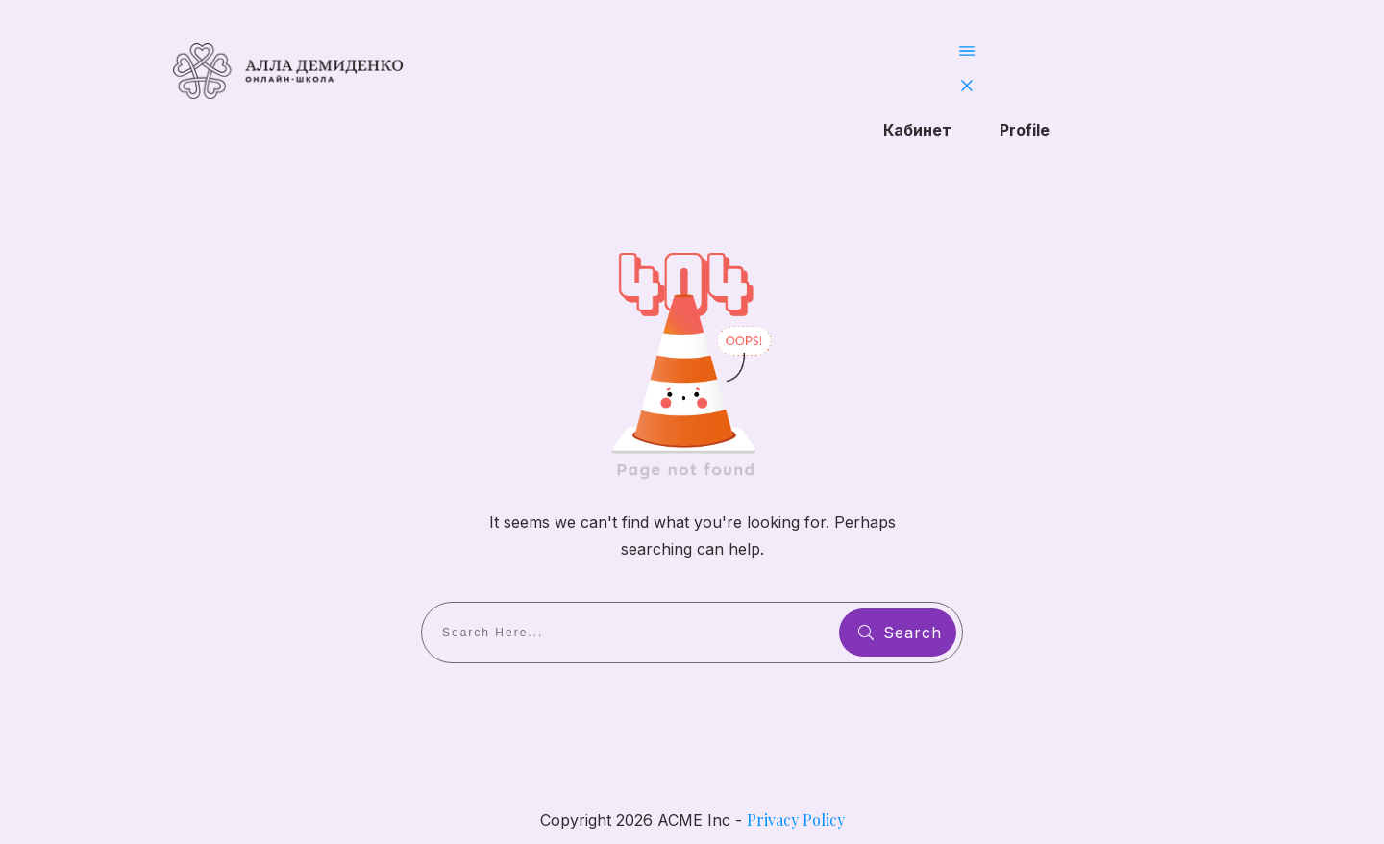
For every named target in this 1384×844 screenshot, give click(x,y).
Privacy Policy (796, 819)
